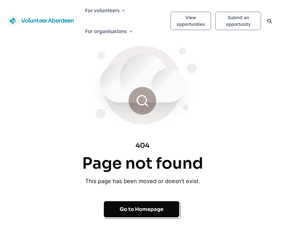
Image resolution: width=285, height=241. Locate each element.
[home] (40, 20)
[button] (105, 10)
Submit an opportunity (238, 21)
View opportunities (191, 21)
